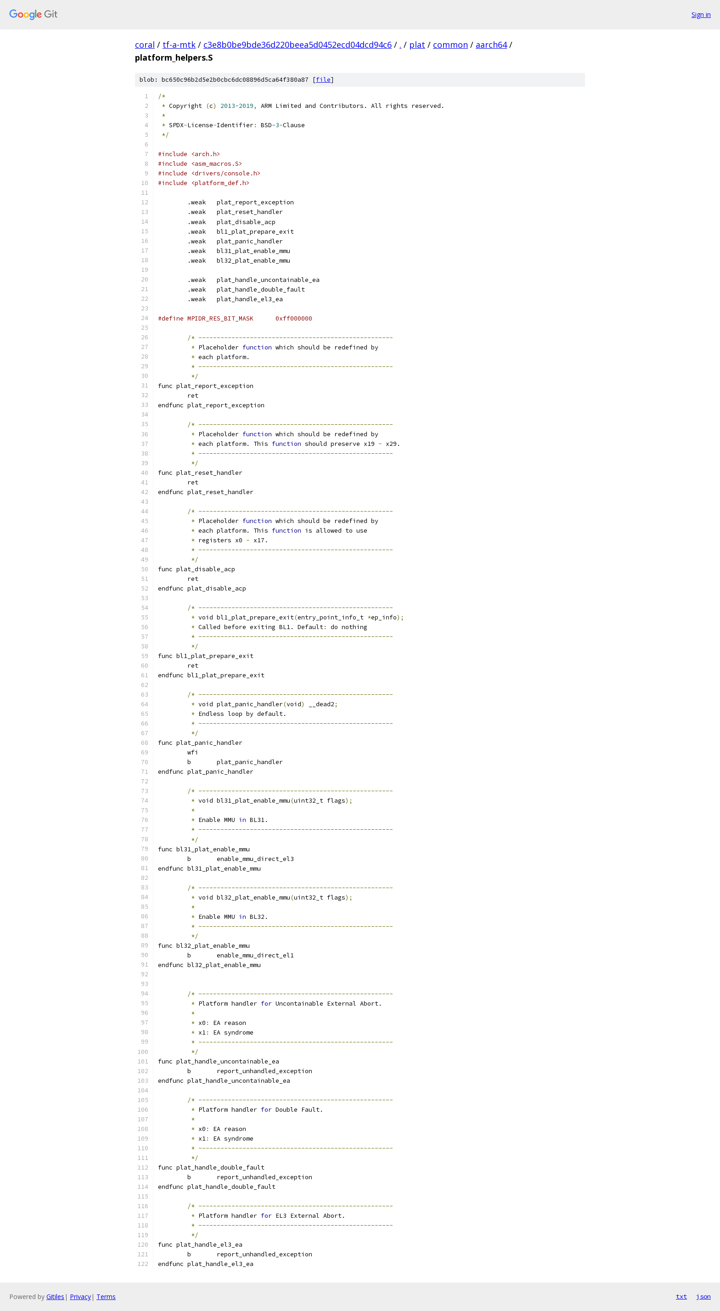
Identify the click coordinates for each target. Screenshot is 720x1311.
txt (681, 1296)
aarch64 (491, 44)
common (450, 44)
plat (417, 44)
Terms (106, 1296)
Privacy (80, 1296)
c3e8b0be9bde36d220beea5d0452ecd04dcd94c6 (297, 44)
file (323, 80)
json (703, 1296)
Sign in (701, 14)
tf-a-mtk (179, 44)
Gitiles (55, 1296)
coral (145, 44)
